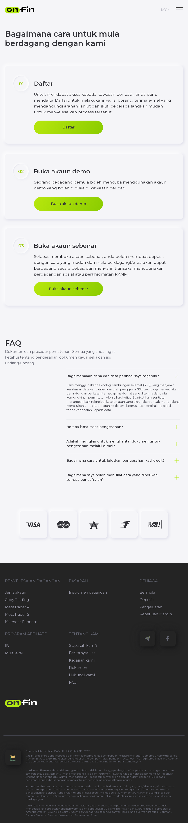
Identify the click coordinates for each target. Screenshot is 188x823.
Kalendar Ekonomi (22, 622)
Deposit (147, 600)
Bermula (147, 592)
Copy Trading (17, 600)
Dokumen (78, 667)
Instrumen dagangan (88, 592)
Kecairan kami (82, 660)
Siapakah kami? (83, 645)
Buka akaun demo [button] (68, 204)
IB (7, 646)
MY (164, 10)
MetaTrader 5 (17, 614)
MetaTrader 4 (17, 607)
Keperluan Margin (156, 614)
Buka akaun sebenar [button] (68, 289)
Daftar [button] (69, 127)
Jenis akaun (15, 592)
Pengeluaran (151, 607)
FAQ (73, 682)
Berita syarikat (82, 653)
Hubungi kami (82, 675)
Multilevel (14, 653)
